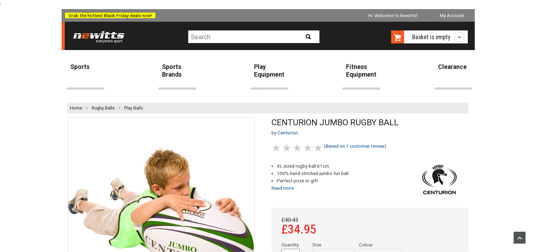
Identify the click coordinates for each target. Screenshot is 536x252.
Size (316, 244)
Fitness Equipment (361, 70)
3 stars (297, 148)
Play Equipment (269, 70)
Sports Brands (172, 70)
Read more (282, 188)
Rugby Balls (103, 108)
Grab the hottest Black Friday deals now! (110, 15)
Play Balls (133, 108)
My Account (452, 15)
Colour (366, 244)
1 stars (276, 148)
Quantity (290, 244)
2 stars (287, 148)
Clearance (452, 66)
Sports (80, 66)
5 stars (318, 148)
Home (76, 108)
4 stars (308, 148)
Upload (520, 238)
